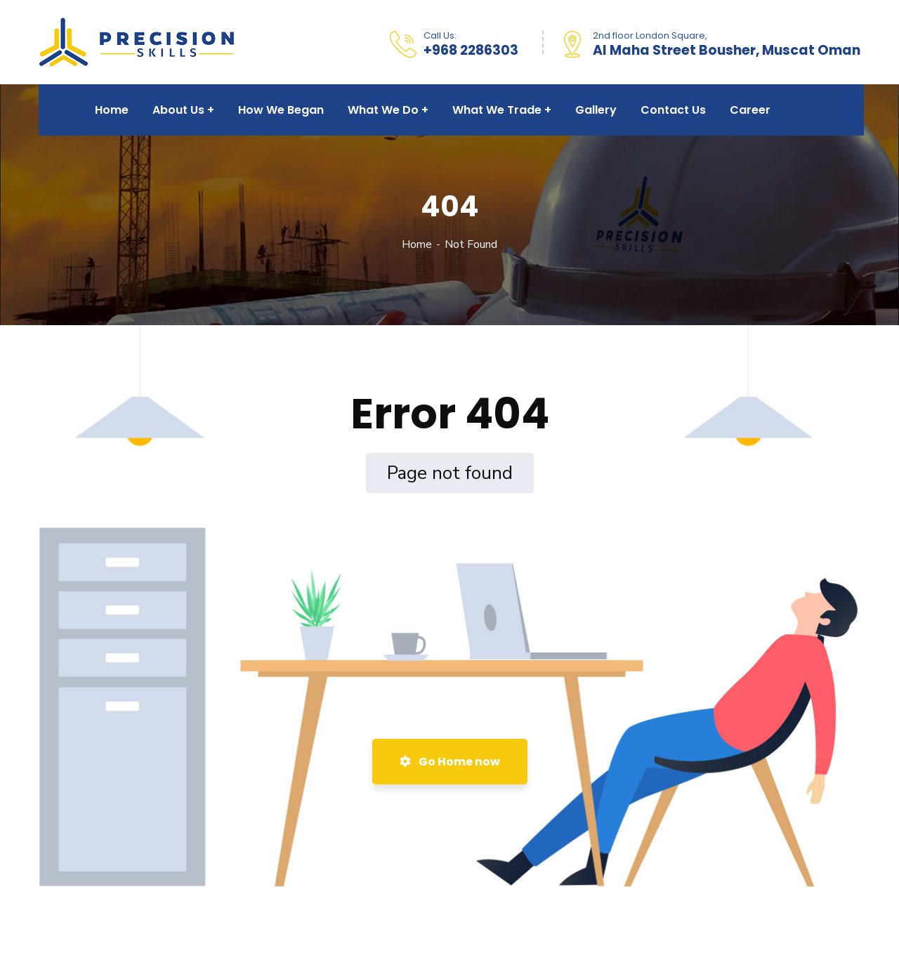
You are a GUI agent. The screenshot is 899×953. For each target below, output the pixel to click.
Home (417, 244)
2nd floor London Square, (650, 35)
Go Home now (450, 762)
